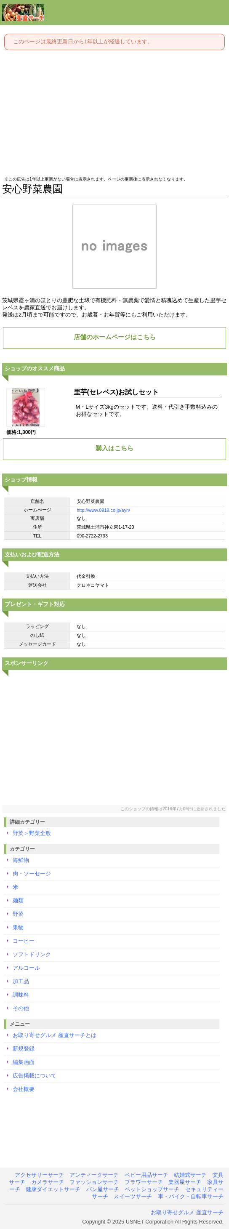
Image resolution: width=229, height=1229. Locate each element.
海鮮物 (21, 860)
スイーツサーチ (133, 1196)
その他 (21, 1008)
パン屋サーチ (102, 1189)
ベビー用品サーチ (146, 1175)
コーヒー (24, 941)
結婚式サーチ (190, 1175)
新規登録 (24, 1048)
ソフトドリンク (32, 954)
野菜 (18, 914)
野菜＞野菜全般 (32, 833)
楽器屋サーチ (184, 1182)
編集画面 (24, 1062)
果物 (18, 927)
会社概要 (24, 1089)
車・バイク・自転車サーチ (191, 1196)
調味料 (21, 995)
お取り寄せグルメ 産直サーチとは (54, 1035)
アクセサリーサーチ (39, 1175)
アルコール (26, 968)
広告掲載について (34, 1075)
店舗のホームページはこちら (115, 337)
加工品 (21, 981)
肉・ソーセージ (32, 873)
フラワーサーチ (144, 1182)
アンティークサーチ (94, 1175)
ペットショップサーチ (152, 1189)
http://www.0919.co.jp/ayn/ (103, 510)
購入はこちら (114, 448)
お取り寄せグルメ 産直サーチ (187, 1212)
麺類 (18, 900)
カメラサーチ (47, 1182)
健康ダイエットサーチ (53, 1189)
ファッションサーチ (94, 1182)
